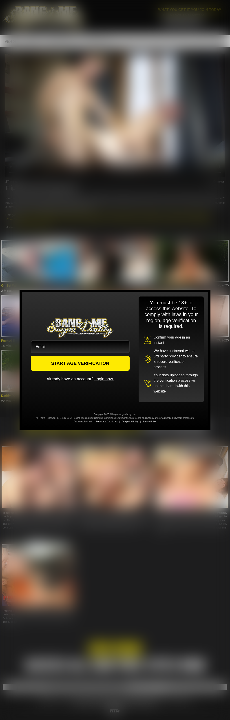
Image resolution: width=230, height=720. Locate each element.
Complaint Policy (130, 421)
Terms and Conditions (107, 421)
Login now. (104, 379)
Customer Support (82, 421)
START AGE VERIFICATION (80, 363)
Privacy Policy (149, 421)
